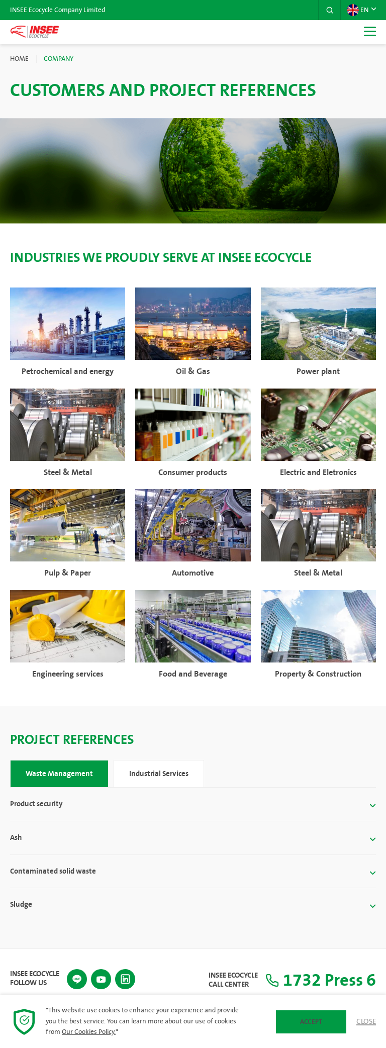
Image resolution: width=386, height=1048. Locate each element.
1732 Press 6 (317, 980)
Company (58, 59)
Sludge (21, 905)
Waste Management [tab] (59, 773)
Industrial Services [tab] (158, 773)
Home (19, 59)
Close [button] (366, 1021)
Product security (36, 803)
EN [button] (357, 10)
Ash (16, 837)
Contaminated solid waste (53, 871)
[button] (329, 10)
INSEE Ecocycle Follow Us (34, 978)
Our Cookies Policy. (89, 1032)
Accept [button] (311, 1022)
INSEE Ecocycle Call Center (226, 980)
